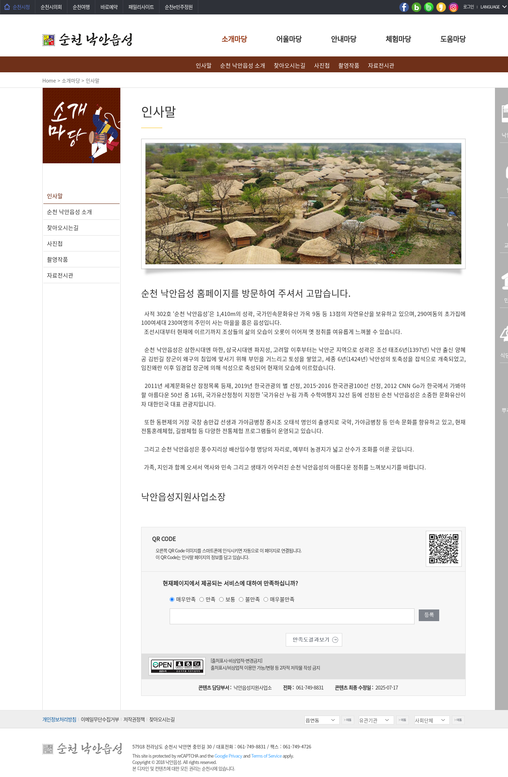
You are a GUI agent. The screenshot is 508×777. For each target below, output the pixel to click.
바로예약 (109, 6)
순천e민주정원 (179, 6)
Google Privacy (228, 755)
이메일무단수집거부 (100, 719)
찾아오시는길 (290, 65)
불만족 (252, 599)
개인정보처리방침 (59, 719)
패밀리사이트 (141, 6)
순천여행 (81, 6)
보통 (230, 599)
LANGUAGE (490, 7)
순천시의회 (51, 6)
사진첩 (322, 65)
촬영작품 (348, 65)
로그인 (468, 7)
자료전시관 (381, 65)
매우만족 (186, 599)
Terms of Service (266, 755)
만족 (211, 599)
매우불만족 (282, 599)
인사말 (204, 65)
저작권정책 (134, 719)
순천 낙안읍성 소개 (242, 65)
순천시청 (21, 6)
